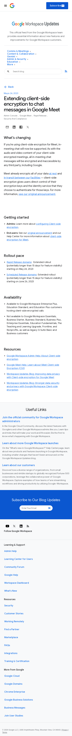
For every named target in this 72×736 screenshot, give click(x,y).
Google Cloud (11, 676)
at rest (53, 173)
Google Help (11, 575)
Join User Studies (13, 715)
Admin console (11, 115)
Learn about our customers (18, 465)
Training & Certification (16, 661)
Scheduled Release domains (22, 274)
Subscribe (57, 5)
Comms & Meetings (19, 51)
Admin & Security (17, 59)
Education (13, 62)
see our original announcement (37, 194)
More (11, 64)
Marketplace (11, 637)
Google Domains (13, 684)
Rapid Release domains (19, 262)
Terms (4, 732)
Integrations (10, 653)
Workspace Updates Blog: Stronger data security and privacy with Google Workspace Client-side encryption (33, 386)
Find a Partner (11, 629)
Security (8, 605)
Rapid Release (40, 115)
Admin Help (10, 551)
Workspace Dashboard (16, 583)
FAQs (7, 645)
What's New (10, 590)
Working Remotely (14, 621)
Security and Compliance (15, 119)
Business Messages (14, 707)
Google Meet (26, 115)
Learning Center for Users (18, 559)
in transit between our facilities (22, 177)
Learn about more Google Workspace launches (30, 443)
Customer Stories (13, 613)
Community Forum (14, 567)
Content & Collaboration (21, 54)
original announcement (40, 233)
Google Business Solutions (18, 699)
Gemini (12, 56)
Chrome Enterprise (14, 691)
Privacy (65, 730)
